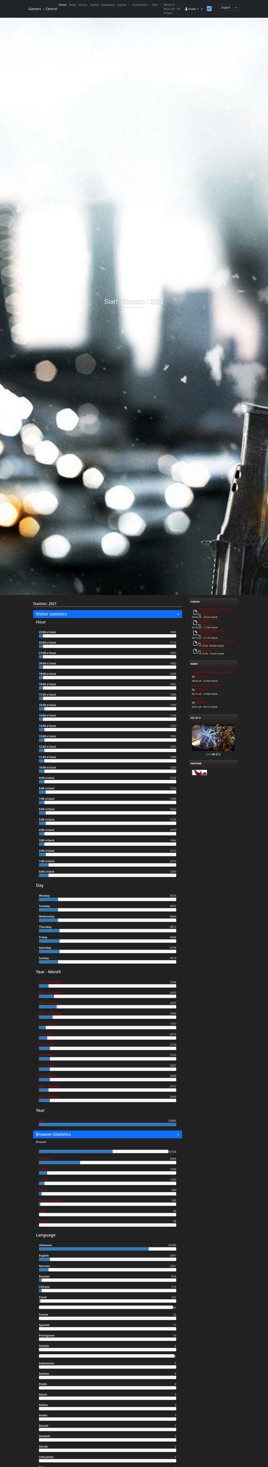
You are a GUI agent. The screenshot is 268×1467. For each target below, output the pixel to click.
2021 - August (48, 1024)
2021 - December (50, 982)
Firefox (43, 1179)
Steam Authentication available (212, 672)
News (72, 5)
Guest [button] (190, 9)
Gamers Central (42, 8)
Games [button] (122, 5)
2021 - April (46, 1065)
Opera (43, 1190)
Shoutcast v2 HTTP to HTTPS (216, 640)
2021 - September (50, 1013)
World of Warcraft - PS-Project (172, 9)
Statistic (133, 301)
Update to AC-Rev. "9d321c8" (209, 621)
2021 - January (48, 1097)
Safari (43, 1169)
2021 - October (49, 1003)
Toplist (94, 5)
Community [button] (140, 5)
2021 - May (46, 1055)
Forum (83, 5)
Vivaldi (43, 1221)
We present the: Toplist (206, 685)
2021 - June (46, 1044)
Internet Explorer (51, 1200)
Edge (42, 1211)
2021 (157, 301)
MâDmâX (207, 624)
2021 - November (50, 992)
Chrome (44, 1159)
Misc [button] (155, 5)
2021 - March (47, 1076)
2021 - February (49, 1086)
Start (111, 301)
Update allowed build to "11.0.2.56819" (213, 631)
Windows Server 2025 (212, 648)
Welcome (198, 698)
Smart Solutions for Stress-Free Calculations (215, 610)
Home (62, 5)
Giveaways (108, 5)
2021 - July (46, 1034)
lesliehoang (208, 614)
